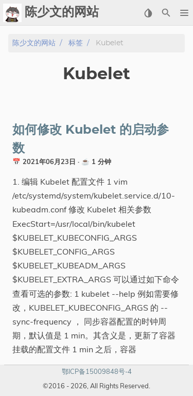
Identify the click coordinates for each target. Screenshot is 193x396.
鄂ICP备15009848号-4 (97, 371)
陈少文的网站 (34, 43)
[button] (184, 13)
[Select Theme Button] (148, 13)
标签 (75, 43)
